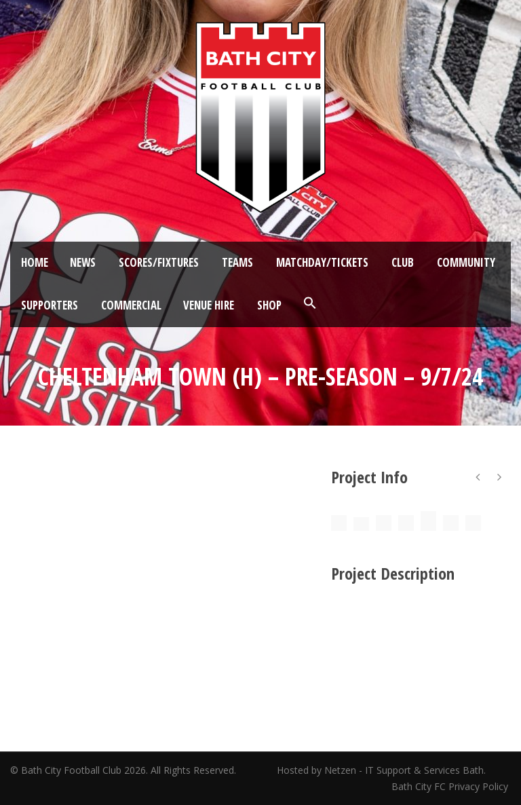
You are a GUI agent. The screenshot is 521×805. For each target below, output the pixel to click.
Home (34, 262)
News (83, 262)
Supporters (49, 305)
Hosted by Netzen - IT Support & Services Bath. (381, 770)
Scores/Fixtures (159, 262)
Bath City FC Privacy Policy (451, 786)
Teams (237, 262)
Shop (269, 305)
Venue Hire (208, 305)
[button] (310, 303)
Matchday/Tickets (322, 262)
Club (402, 262)
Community (466, 262)
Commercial (131, 305)
